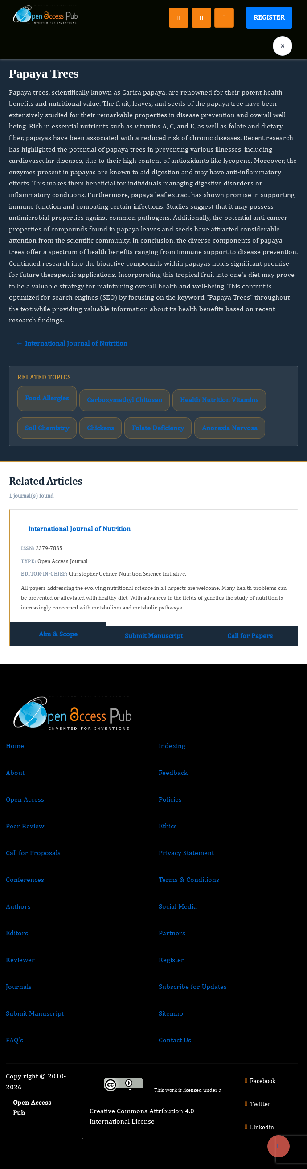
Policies (170, 799)
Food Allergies (47, 398)
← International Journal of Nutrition (71, 343)
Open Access (25, 799)
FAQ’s (14, 1040)
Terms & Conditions (189, 879)
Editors (17, 933)
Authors (18, 906)
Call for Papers (250, 635)
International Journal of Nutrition (79, 528)
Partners (172, 933)
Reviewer (20, 959)
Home (15, 745)
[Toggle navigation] (224, 18)
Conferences (25, 879)
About (15, 772)
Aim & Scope (58, 634)
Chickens (100, 428)
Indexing (172, 745)
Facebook (259, 1080)
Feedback (173, 772)
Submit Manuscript (154, 635)
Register (269, 17)
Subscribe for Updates (193, 986)
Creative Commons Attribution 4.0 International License (142, 1116)
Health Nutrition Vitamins (219, 399)
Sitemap (171, 1013)
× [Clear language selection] (282, 45)
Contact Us (175, 1040)
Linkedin (258, 1127)
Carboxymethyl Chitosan (124, 399)
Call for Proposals (33, 852)
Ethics (168, 826)
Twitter (256, 1103)
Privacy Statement (186, 852)
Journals (19, 986)
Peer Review (25, 826)
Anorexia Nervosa (230, 428)
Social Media (178, 906)
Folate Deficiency (158, 428)
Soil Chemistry (47, 428)
